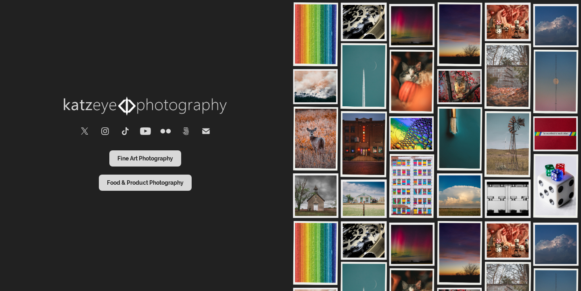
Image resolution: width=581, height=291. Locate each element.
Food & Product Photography (145, 182)
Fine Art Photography (145, 158)
